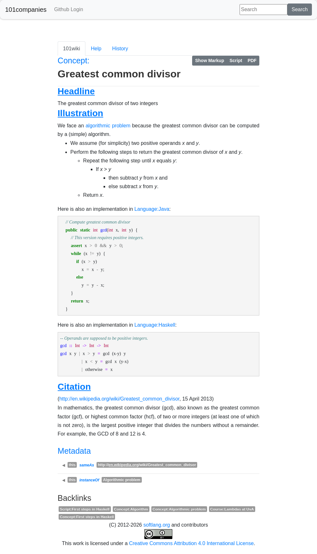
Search (300, 9)
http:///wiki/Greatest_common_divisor (147, 465)
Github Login (68, 9)
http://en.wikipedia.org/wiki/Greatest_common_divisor (119, 398)
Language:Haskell (154, 325)
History (120, 48)
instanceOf (89, 480)
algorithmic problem (108, 125)
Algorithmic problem (121, 480)
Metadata (74, 450)
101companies (26, 9)
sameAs (86, 465)
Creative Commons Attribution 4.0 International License (191, 543)
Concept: (74, 60)
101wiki (71, 48)
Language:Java (151, 209)
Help (96, 48)
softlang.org (156, 525)
